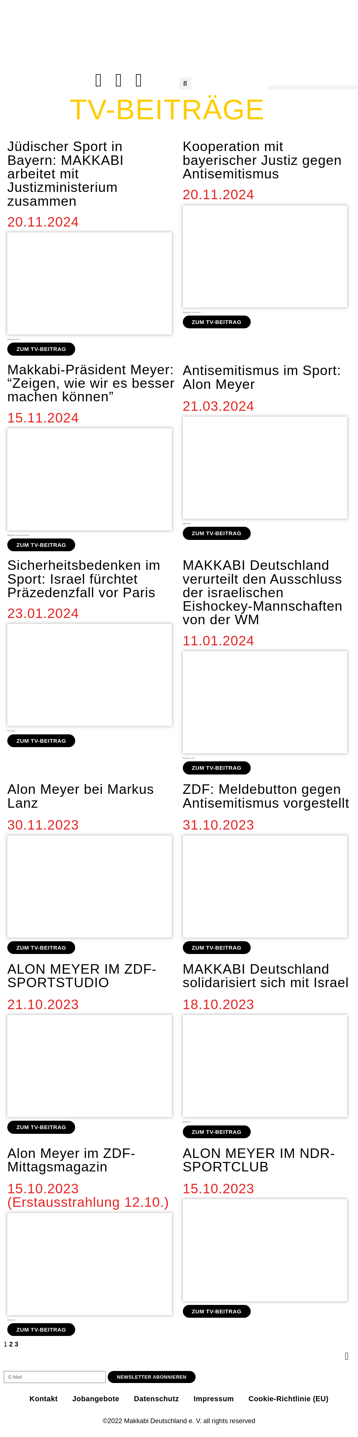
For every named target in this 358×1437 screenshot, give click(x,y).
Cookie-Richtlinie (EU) (291, 1400)
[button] (185, 83)
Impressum (214, 1400)
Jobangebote (93, 1400)
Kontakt (39, 1400)
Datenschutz (155, 1400)
